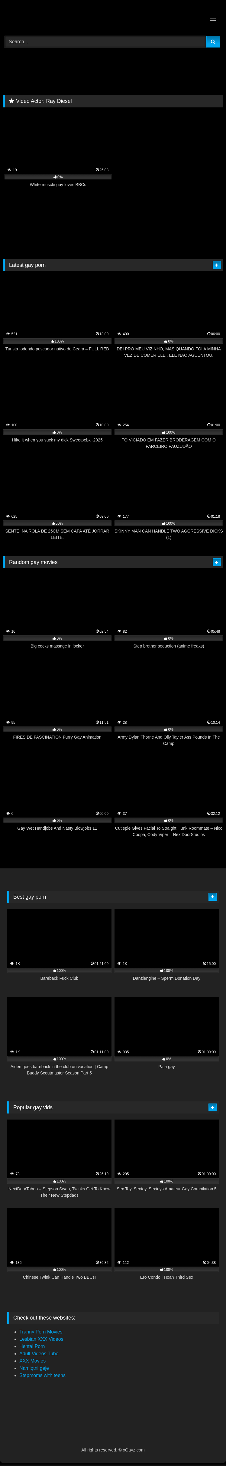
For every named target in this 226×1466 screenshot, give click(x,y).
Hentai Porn (32, 1346)
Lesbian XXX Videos (41, 1339)
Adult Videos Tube (39, 1353)
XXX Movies (32, 1360)
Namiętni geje (34, 1368)
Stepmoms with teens (42, 1375)
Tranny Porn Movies (41, 1331)
